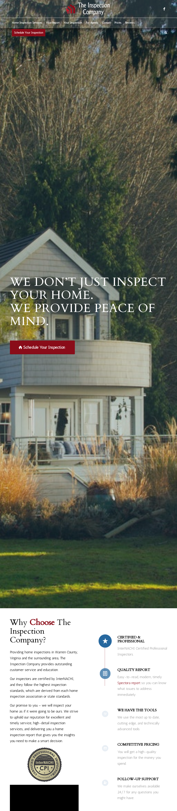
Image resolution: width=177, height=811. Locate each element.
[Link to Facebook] (164, 9)
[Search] (165, 33)
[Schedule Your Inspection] (42, 347)
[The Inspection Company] (88, 9)
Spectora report (128, 683)
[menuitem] (27, 23)
